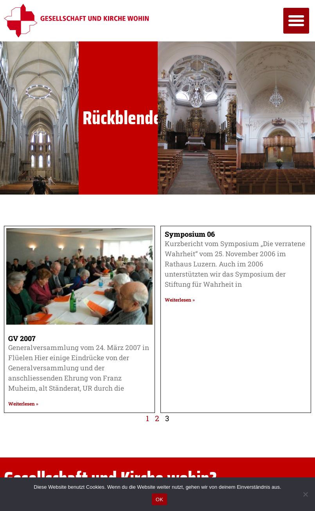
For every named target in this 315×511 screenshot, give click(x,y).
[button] (296, 21)
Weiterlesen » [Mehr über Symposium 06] (180, 300)
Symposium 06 (190, 234)
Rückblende (122, 117)
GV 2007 (22, 338)
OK (159, 499)
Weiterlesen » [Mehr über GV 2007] (23, 403)
